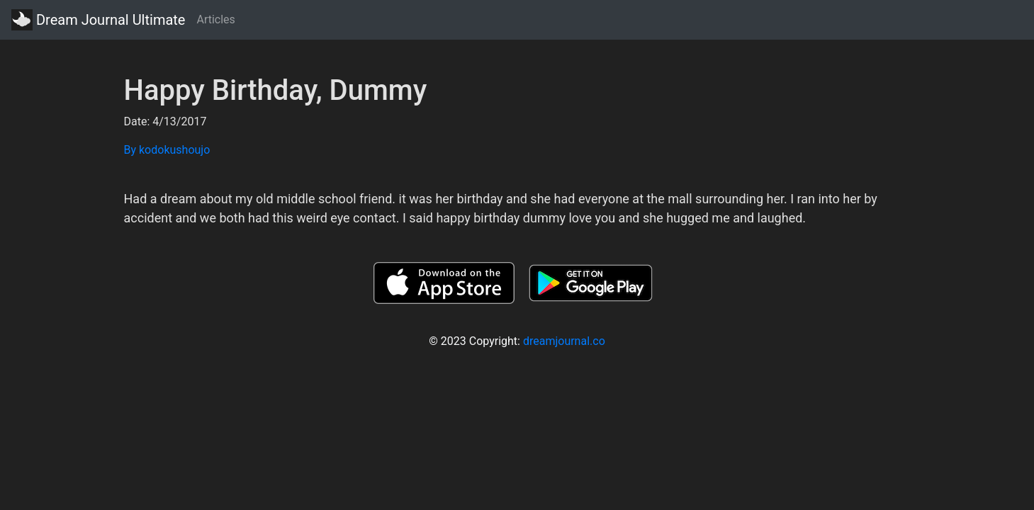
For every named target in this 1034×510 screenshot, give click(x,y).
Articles (215, 19)
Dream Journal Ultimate (98, 19)
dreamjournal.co (564, 341)
